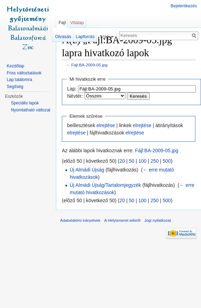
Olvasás (63, 36)
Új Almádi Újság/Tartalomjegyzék (105, 185)
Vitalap (77, 22)
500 (167, 161)
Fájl (62, 22)
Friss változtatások (24, 73)
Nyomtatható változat (30, 110)
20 (122, 161)
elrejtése (105, 125)
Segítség (15, 86)
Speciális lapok (25, 103)
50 (132, 161)
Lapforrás (85, 36)
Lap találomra (19, 79)
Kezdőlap (15, 66)
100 (142, 161)
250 (155, 161)
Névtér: (75, 96)
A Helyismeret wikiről (122, 220)
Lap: (72, 88)
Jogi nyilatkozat (157, 220)
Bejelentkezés (184, 5)
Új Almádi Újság (87, 170)
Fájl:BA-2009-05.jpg (89, 65)
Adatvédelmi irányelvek (80, 220)
